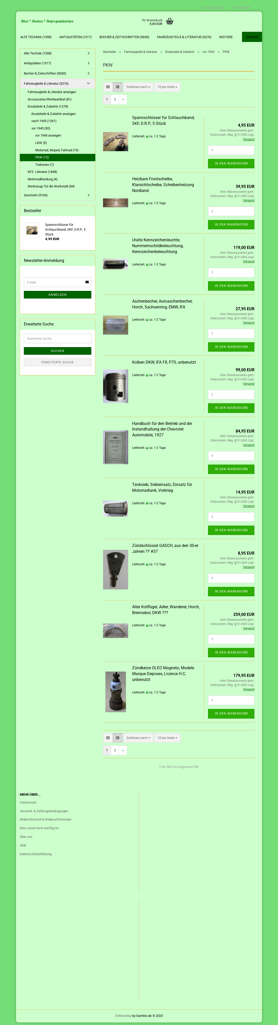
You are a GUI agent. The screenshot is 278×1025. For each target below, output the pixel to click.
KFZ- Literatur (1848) (42, 174)
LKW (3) (41, 145)
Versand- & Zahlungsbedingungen (44, 813)
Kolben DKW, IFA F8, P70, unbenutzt (164, 364)
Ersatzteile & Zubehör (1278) (48, 109)
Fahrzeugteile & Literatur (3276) (184, 37)
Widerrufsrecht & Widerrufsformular (45, 822)
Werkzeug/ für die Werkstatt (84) (51, 189)
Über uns (26, 839)
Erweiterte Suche (57, 365)
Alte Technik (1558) (36, 37)
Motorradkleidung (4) (43, 182)
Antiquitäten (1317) (75, 37)
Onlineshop (123, 1018)
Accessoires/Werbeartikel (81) (50, 102)
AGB (23, 848)
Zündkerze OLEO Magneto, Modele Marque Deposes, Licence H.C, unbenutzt (163, 676)
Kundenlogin (213, 7)
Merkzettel (241, 7)
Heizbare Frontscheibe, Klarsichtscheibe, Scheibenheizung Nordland (163, 187)
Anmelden (57, 297)
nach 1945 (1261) (44, 124)
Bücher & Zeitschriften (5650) (124, 37)
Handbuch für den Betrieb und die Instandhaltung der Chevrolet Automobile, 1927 (162, 432)
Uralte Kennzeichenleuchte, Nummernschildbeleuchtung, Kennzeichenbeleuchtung (157, 248)
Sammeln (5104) (36, 198)
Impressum (28, 805)
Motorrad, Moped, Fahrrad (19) (57, 153)
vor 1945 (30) (40, 131)
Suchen (252, 37)
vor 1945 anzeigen (48, 138)
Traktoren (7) (44, 167)
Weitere (226, 37)
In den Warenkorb (231, 166)
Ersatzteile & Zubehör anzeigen (53, 116)
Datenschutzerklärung (35, 856)
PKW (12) (42, 160)
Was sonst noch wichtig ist (39, 831)
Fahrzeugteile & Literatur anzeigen (52, 94)
